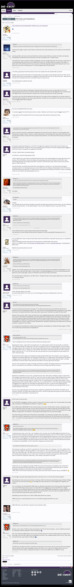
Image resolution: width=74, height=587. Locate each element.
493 (10, 296)
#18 (70, 500)
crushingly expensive (55, 243)
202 (10, 536)
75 (10, 251)
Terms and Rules (64, 585)
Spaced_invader (6, 292)
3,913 (10, 38)
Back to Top (5, 579)
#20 (70, 551)
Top (70, 567)
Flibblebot (5, 206)
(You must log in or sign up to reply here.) (64, 555)
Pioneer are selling (37, 243)
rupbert (4, 117)
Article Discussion (10, 20)
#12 (70, 279)
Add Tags (6, 557)
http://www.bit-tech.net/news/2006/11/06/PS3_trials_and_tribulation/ (30, 25)
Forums (9, 10)
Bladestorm (5, 99)
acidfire (4, 136)
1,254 (10, 57)
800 (10, 121)
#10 (70, 234)
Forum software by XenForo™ (10, 585)
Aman (4, 224)
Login (70, 10)
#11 (70, 249)
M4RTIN (4, 53)
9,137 (10, 191)
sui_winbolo (5, 265)
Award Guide (5, 573)
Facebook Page (5, 578)
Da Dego (18, 20)
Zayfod (4, 247)
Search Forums (4, 13)
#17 (70, 472)
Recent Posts (10, 13)
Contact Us (62, 567)
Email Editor (5, 575)
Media (14, 10)
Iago (4, 343)
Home (3, 10)
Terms (4, 576)
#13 (70, 295)
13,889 (10, 517)
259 (10, 140)
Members (20, 10)
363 (10, 84)
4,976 (10, 210)
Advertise (4, 577)
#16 (70, 419)
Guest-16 (5, 154)
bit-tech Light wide (5, 567)
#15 (70, 394)
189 (10, 228)
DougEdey (5, 513)
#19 (70, 512)
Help (65, 567)
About (4, 572)
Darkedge (5, 80)
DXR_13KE (5, 187)
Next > (12, 22)
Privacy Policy (70, 585)
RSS (71, 567)
